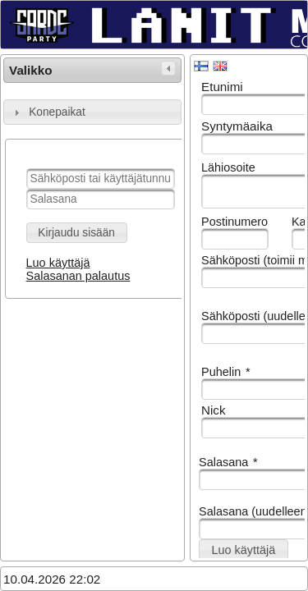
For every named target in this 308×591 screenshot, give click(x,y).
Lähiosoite (228, 167)
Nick (213, 410)
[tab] (92, 112)
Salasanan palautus (78, 275)
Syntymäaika (237, 126)
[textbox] (100, 178)
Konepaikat (57, 112)
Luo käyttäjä (58, 262)
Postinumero (234, 221)
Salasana (228, 462)
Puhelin (226, 371)
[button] (76, 232)
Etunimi (222, 87)
